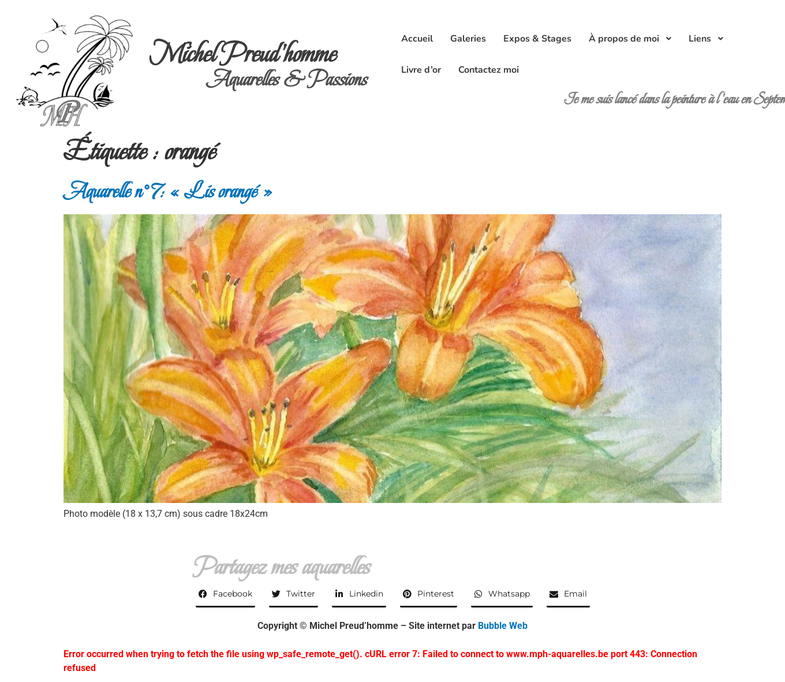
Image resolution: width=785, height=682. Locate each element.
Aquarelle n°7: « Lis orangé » (168, 191)
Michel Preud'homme (243, 54)
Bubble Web (503, 625)
